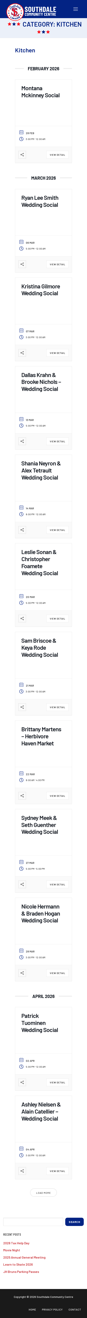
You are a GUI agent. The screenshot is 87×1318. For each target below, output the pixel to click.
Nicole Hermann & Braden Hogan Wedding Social (40, 913)
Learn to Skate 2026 (18, 1264)
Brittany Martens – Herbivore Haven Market (41, 736)
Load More (43, 1192)
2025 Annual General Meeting (24, 1257)
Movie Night (11, 1250)
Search (74, 1222)
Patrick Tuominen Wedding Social (39, 1022)
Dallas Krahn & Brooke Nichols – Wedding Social (41, 381)
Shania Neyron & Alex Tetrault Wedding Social (41, 470)
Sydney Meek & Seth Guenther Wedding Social (39, 824)
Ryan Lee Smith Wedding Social (39, 201)
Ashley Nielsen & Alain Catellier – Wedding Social (41, 1111)
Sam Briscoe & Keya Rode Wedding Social (39, 647)
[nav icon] (75, 9)
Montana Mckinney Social (40, 91)
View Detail (57, 154)
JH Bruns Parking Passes (21, 1271)
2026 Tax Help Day (16, 1243)
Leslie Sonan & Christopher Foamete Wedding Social (39, 562)
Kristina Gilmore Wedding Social (40, 290)
